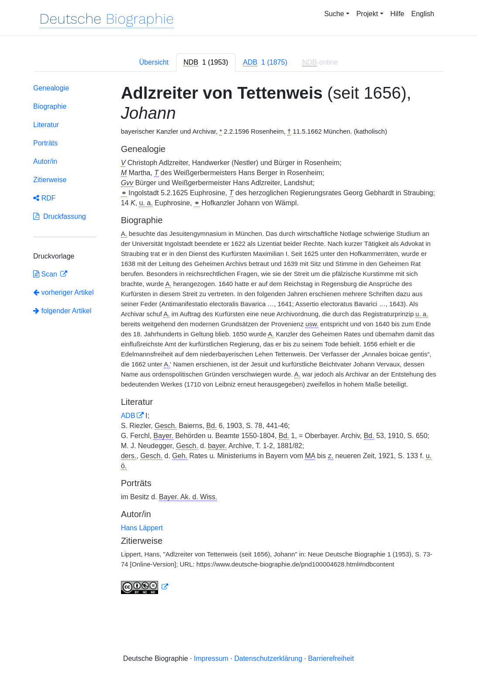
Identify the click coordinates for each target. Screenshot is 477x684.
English (422, 13)
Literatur (46, 124)
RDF (44, 198)
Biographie (50, 106)
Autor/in (45, 161)
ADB (128, 415)
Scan (46, 274)
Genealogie (51, 88)
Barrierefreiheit (331, 658)
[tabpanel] (238, 340)
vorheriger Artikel (63, 292)
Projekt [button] (367, 13)
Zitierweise (49, 179)
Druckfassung (59, 216)
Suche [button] (334, 13)
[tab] (205, 62)
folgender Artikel (62, 310)
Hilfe (397, 13)
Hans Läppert (142, 528)
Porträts (45, 143)
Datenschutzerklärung (268, 658)
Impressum (211, 658)
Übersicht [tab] (154, 62)
